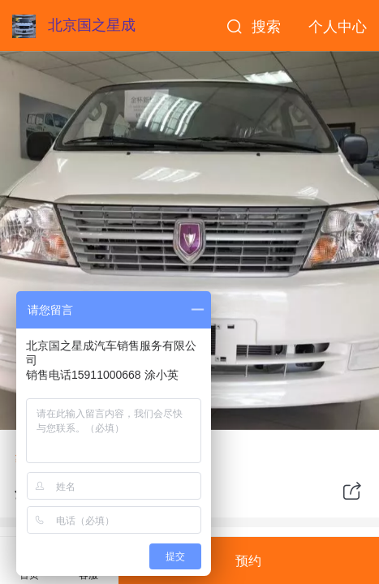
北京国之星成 (92, 25)
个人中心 (337, 27)
